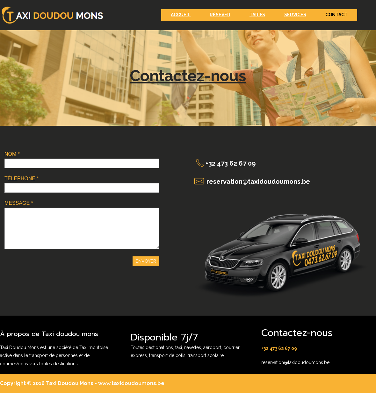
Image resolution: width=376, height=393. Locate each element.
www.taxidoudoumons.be (130, 383)
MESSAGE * (18, 203)
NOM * (12, 154)
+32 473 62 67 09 (231, 163)
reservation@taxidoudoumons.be (258, 181)
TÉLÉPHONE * (21, 178)
